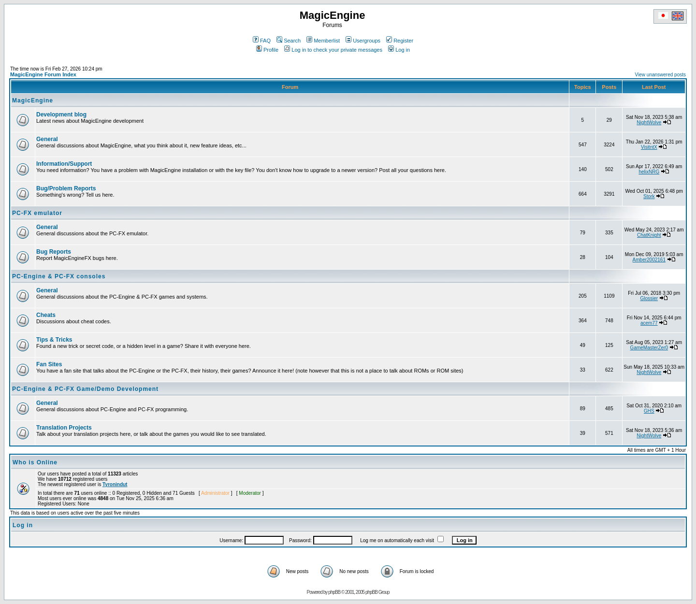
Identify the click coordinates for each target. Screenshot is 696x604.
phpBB (334, 592)
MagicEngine (32, 100)
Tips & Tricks (54, 339)
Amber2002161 (649, 259)
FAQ (262, 40)
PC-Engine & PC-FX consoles (58, 276)
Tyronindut (114, 484)
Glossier (649, 298)
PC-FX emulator (37, 213)
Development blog (61, 114)
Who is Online (35, 462)
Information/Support (64, 163)
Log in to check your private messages (333, 50)
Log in (399, 50)
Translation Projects (64, 427)
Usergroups (363, 40)
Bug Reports (53, 251)
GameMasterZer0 (649, 347)
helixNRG (648, 171)
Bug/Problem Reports (66, 188)
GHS (649, 411)
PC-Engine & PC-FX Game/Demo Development (85, 389)
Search (288, 40)
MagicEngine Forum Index (43, 74)
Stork (648, 196)
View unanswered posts (660, 74)
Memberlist (323, 40)
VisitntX (649, 147)
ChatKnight (649, 235)
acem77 (649, 323)
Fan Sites (49, 364)
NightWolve (649, 122)
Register (399, 40)
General (47, 139)
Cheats (46, 315)
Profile (267, 50)
